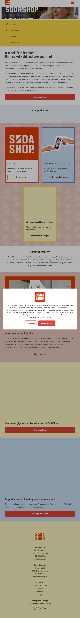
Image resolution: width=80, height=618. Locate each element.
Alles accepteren (46, 323)
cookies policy (30, 312)
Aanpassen (31, 323)
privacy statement (38, 317)
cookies (65, 307)
